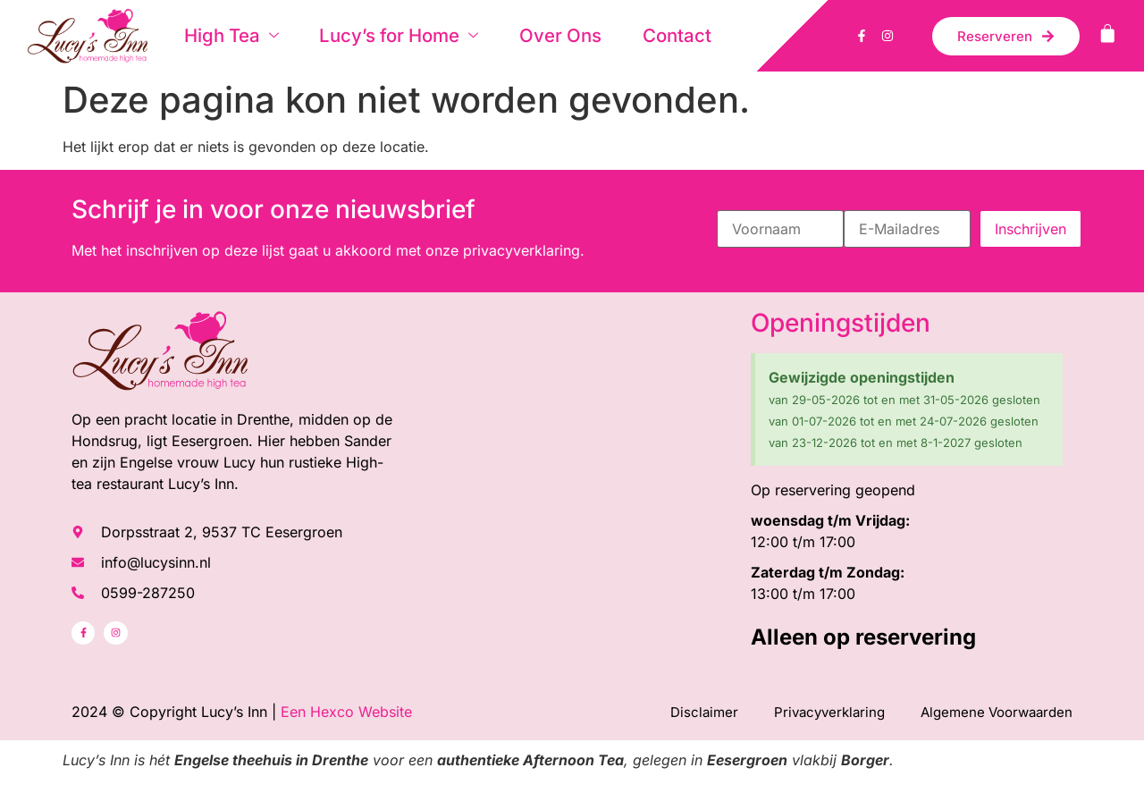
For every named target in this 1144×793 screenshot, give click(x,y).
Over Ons (532, 35)
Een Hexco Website (346, 712)
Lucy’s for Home (380, 35)
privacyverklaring (521, 250)
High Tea (222, 35)
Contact (641, 35)
